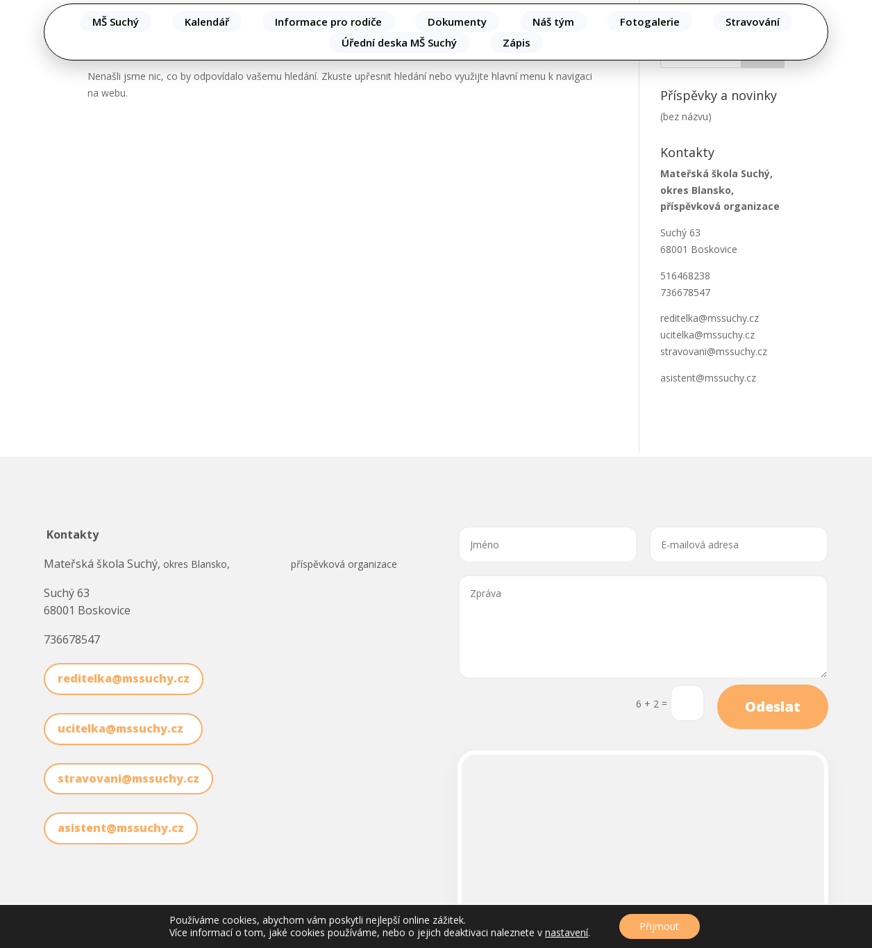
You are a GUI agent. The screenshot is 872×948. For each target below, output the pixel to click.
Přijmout (659, 926)
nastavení (566, 932)
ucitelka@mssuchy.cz (710, 334)
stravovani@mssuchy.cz (713, 351)
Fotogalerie (650, 21)
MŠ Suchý (115, 21)
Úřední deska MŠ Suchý (399, 42)
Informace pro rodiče (328, 21)
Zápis (516, 42)
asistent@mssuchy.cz (708, 377)
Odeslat (772, 706)
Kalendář (207, 21)
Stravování (753, 21)
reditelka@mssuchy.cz (709, 318)
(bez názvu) (686, 116)
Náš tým (553, 21)
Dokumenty (457, 21)
